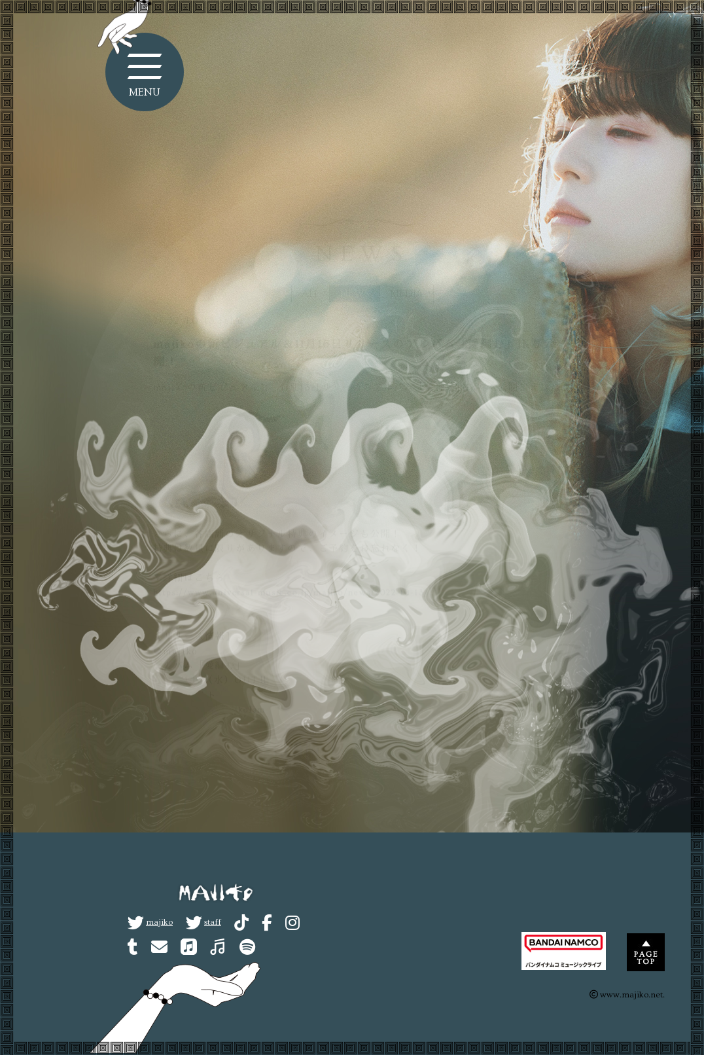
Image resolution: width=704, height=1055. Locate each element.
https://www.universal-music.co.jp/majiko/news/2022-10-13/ (291, 569)
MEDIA (406, 270)
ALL (310, 270)
